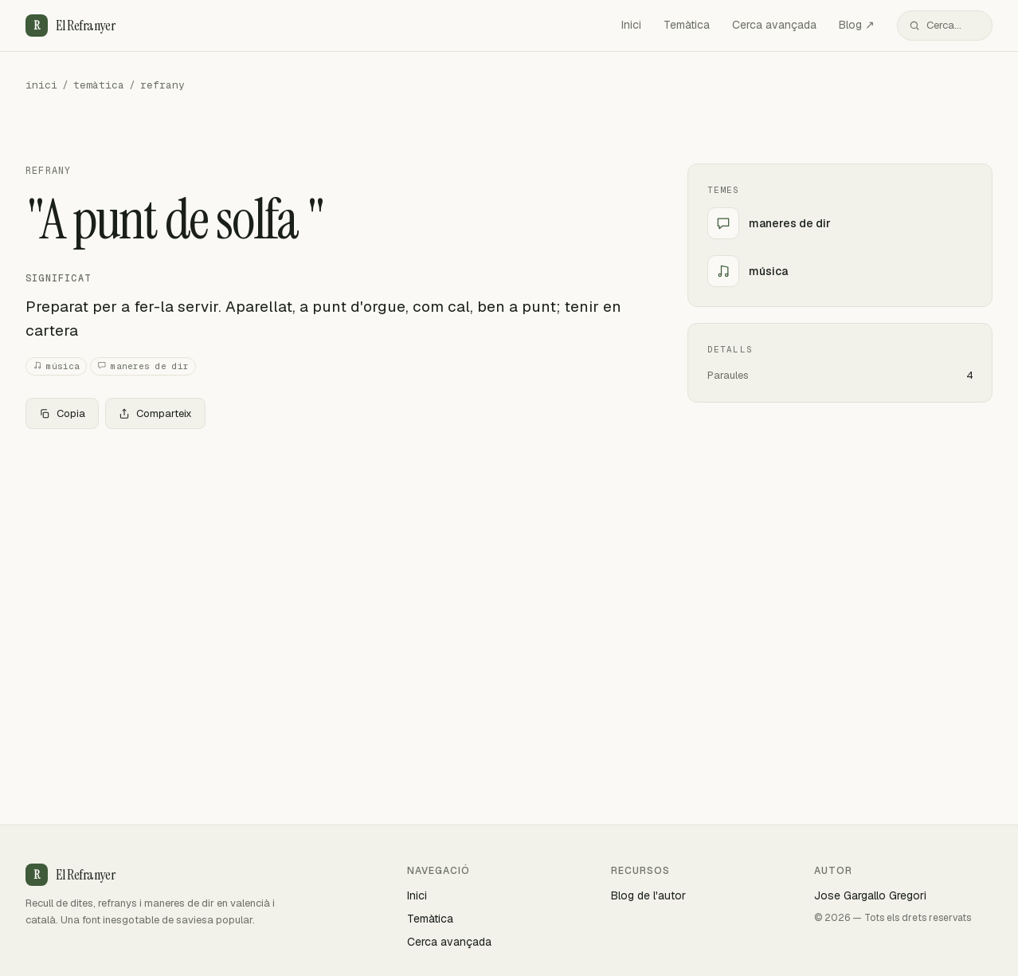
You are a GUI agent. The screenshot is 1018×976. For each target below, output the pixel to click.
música (56, 366)
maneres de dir (143, 366)
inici (41, 85)
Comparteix (155, 413)
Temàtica (687, 25)
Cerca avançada (774, 25)
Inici (631, 25)
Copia (62, 413)
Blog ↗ (857, 25)
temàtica (98, 85)
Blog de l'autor (648, 895)
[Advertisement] (330, 559)
